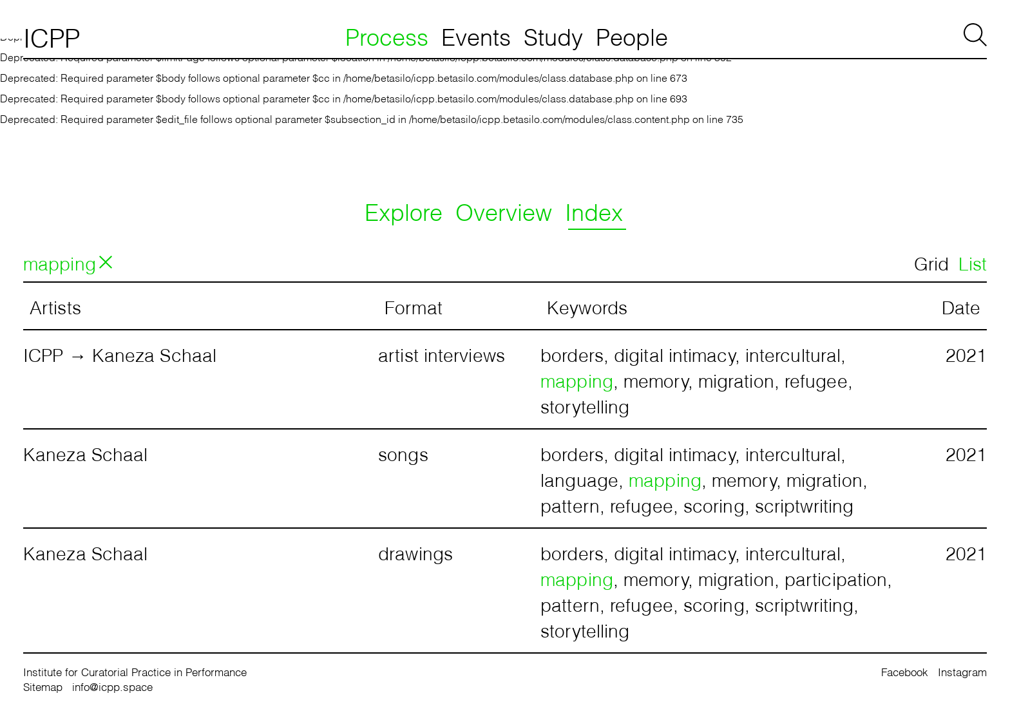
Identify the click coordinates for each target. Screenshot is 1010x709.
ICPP (51, 36)
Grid (931, 262)
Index (594, 210)
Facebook (904, 671)
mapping (59, 262)
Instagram (962, 671)
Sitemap (42, 686)
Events (476, 35)
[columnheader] (200, 306)
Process (386, 35)
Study (553, 35)
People (632, 35)
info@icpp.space (112, 686)
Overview (503, 210)
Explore (404, 210)
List (972, 262)
